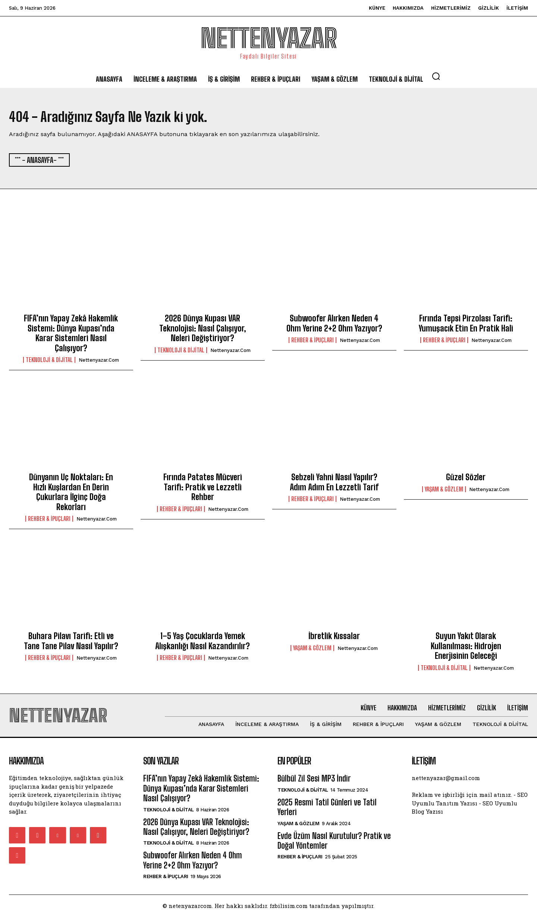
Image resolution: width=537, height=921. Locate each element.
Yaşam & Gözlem (444, 491)
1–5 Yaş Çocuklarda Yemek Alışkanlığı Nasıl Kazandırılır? (202, 643)
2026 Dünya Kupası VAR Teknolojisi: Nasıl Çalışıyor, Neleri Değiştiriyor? (202, 331)
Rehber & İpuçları (312, 342)
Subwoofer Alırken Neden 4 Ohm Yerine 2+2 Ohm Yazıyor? (334, 326)
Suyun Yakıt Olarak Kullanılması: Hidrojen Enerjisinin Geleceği (466, 648)
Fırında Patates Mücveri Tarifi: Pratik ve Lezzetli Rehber (202, 489)
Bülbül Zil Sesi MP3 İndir (314, 783)
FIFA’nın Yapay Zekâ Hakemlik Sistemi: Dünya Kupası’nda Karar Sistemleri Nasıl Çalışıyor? (71, 335)
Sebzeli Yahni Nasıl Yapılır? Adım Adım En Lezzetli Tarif (334, 484)
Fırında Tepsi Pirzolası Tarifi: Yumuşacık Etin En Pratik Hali (466, 326)
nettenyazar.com (99, 362)
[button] (436, 76)
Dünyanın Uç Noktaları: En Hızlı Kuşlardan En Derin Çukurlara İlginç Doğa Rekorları (71, 494)
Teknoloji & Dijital (49, 362)
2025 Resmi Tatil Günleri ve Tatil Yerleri (327, 811)
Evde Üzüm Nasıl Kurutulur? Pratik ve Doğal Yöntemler (334, 845)
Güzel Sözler (466, 480)
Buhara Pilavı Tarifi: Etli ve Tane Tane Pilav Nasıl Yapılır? (71, 643)
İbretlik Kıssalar (334, 638)
